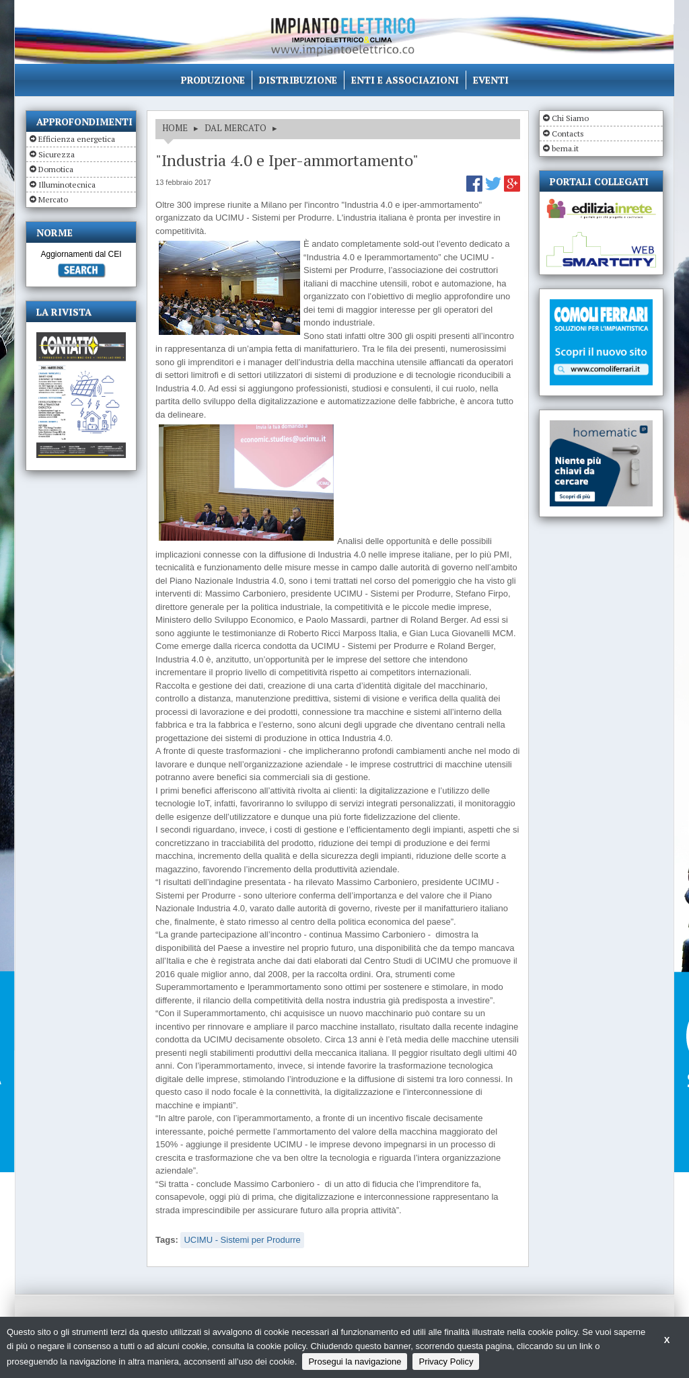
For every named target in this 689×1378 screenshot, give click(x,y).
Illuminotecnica (67, 185)
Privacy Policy (446, 1361)
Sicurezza (56, 154)
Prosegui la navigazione (354, 1361)
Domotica (55, 169)
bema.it (565, 148)
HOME (175, 128)
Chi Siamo (570, 118)
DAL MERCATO (235, 128)
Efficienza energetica (76, 139)
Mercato (53, 199)
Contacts (568, 133)
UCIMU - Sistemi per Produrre (242, 1240)
